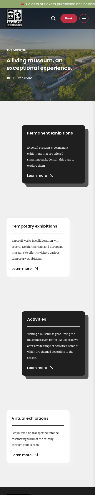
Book (68, 18)
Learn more (39, 175)
